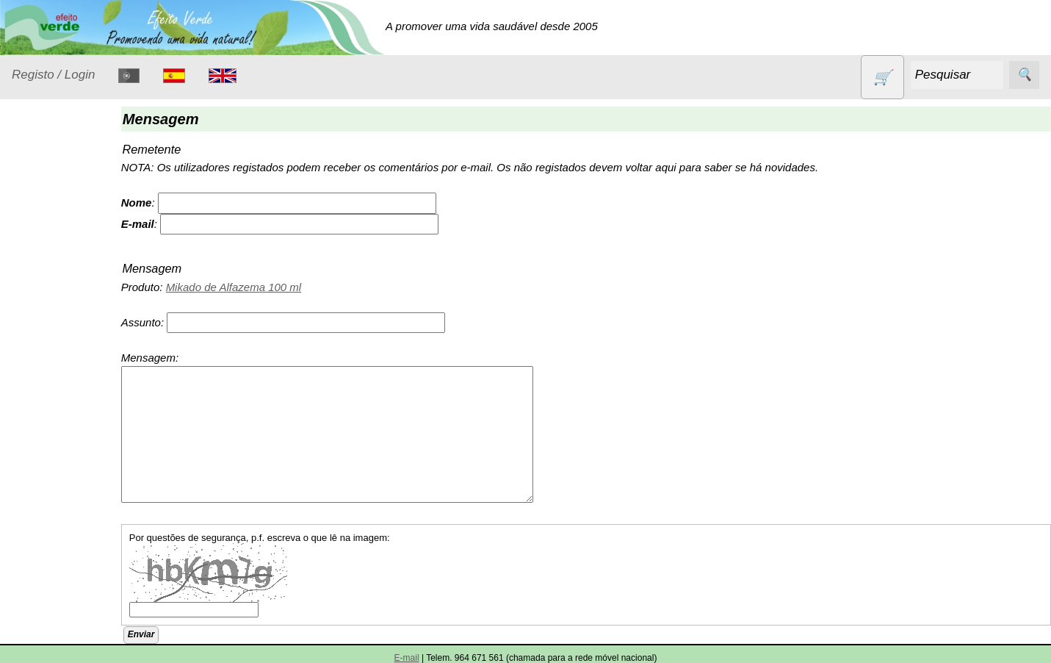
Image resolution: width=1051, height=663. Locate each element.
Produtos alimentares (58, 474)
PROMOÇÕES (65, 555)
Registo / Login (53, 75)
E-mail (406, 658)
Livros (44, 409)
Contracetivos (63, 263)
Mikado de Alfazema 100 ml (260, 287)
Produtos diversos (51, 519)
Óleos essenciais (70, 437)
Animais (48, 234)
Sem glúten (57, 583)
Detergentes (59, 290)
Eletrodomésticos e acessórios (71, 328)
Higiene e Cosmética (55, 372)
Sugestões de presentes (63, 620)
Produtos (34, 197)
